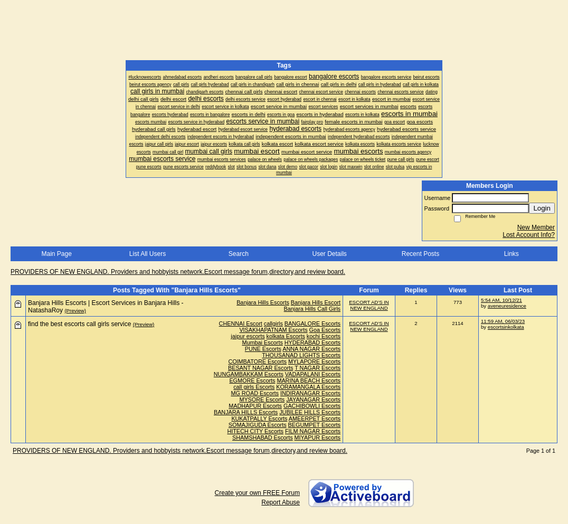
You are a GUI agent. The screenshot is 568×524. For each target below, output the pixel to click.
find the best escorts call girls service (79, 324)
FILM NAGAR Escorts (312, 431)
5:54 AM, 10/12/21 (501, 300)
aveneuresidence (507, 306)
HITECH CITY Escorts (255, 431)
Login (542, 208)
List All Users (147, 254)
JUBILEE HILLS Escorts (309, 412)
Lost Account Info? (529, 235)
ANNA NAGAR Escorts (311, 349)
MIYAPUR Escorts (317, 437)
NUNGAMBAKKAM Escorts (248, 374)
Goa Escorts (324, 330)
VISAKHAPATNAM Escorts (273, 330)
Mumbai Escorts (262, 342)
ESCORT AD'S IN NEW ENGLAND (369, 305)
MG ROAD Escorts (255, 393)
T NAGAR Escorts (317, 368)
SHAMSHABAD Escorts (262, 437)
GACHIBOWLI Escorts (311, 406)
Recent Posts (420, 254)
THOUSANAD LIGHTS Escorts (301, 355)
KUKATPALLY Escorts (259, 418)
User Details (329, 254)
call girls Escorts (253, 387)
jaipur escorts (247, 336)
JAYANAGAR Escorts (313, 399)
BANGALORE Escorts (312, 323)
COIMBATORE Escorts (257, 361)
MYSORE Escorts (262, 399)
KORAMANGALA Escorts (308, 387)
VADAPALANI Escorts (312, 374)
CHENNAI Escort (240, 323)
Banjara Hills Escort (315, 302)
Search (239, 254)
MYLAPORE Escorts (314, 361)
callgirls (273, 323)
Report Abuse (280, 502)
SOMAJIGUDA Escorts (258, 425)
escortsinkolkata (506, 327)
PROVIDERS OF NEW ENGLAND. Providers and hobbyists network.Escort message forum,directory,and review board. (178, 271)
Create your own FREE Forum (257, 493)
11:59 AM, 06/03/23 (503, 321)
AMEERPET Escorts (314, 418)
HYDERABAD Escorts (312, 342)
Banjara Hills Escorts (262, 302)
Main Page (56, 254)
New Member (536, 227)
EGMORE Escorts (252, 380)
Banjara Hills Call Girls (312, 309)
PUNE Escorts (263, 349)
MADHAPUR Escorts (255, 406)
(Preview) (75, 310)
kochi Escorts (323, 336)
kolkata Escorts (286, 336)
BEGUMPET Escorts (314, 425)
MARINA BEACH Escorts (308, 380)
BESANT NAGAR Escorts (260, 368)
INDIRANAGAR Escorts (310, 393)
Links (511, 254)
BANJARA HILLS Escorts (246, 412)
